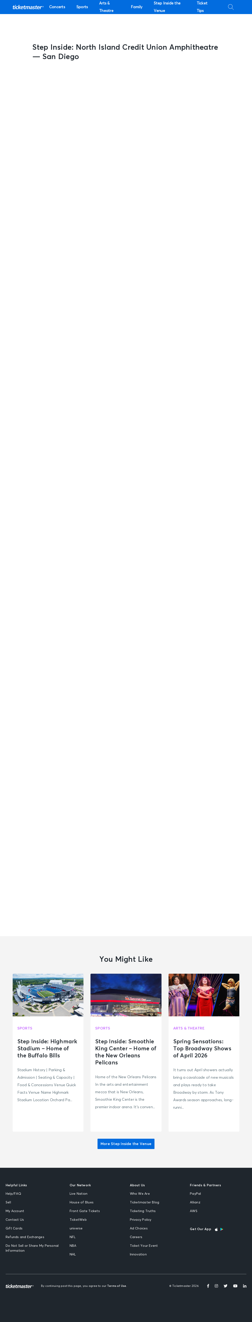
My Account (15, 1211)
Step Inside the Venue (167, 7)
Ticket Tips (202, 7)
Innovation (138, 1254)
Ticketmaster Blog (144, 1202)
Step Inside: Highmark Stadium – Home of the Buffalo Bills (47, 1049)
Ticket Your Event (144, 1245)
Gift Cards (14, 1228)
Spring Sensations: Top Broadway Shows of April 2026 (202, 1049)
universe (76, 1228)
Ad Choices (139, 1228)
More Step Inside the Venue (126, 1144)
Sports (82, 7)
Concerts (57, 7)
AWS (193, 1211)
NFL (73, 1237)
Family (136, 7)
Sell (8, 1202)
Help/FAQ (13, 1193)
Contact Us (15, 1219)
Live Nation (79, 1193)
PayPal (195, 1193)
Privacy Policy (140, 1219)
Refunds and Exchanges (25, 1237)
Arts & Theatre (106, 7)
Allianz (195, 1202)
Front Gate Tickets (85, 1211)
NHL (73, 1254)
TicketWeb (78, 1219)
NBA (73, 1245)
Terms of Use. (117, 1286)
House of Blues (82, 1202)
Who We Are (140, 1193)
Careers (136, 1237)
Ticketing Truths (143, 1211)
